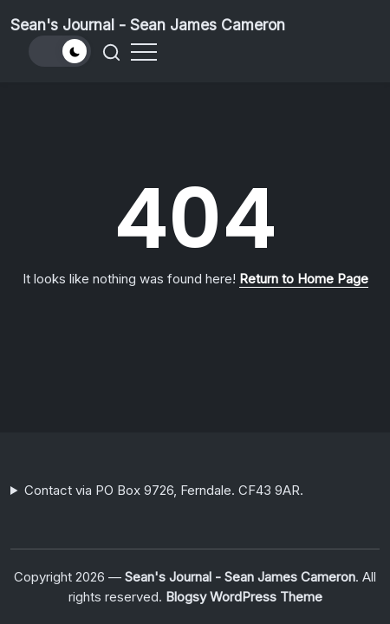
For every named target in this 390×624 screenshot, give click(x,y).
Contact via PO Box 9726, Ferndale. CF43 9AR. (163, 490)
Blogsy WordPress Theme (244, 596)
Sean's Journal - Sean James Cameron (147, 25)
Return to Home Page (303, 278)
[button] (60, 51)
